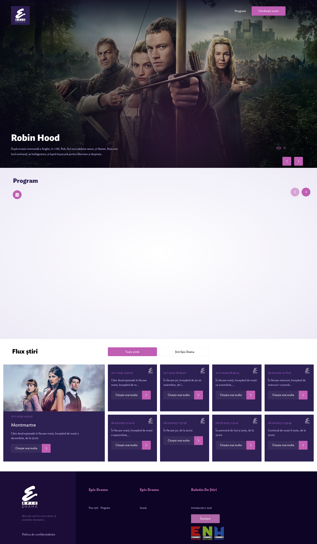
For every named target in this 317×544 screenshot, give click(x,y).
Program (240, 11)
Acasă (143, 507)
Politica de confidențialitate (38, 534)
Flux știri (93, 507)
